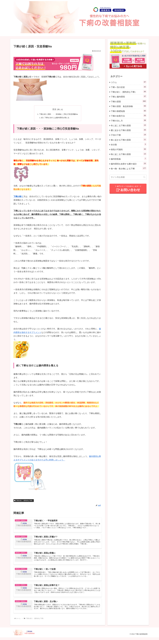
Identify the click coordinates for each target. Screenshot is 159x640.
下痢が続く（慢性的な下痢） (23, 501)
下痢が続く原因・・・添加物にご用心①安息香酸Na (58, 114)
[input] (128, 177)
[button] (144, 177)
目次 (54, 109)
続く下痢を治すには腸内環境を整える (55, 118)
